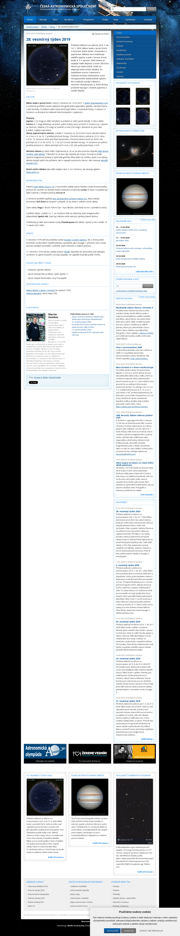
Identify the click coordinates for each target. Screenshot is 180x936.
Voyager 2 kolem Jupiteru (75, 239)
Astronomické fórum (79, 906)
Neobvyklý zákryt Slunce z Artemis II (134, 307)
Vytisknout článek (102, 34)
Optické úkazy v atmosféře (124, 898)
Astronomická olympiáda (38, 894)
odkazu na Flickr (146, 333)
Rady (116, 19)
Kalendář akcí (123, 221)
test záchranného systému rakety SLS (70, 198)
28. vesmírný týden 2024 (128, 511)
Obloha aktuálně (33, 293)
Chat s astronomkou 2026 (129, 347)
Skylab (67, 251)
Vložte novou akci (148, 219)
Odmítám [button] (129, 930)
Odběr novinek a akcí (127, 279)
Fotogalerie (88, 19)
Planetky (116, 894)
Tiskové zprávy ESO (36, 898)
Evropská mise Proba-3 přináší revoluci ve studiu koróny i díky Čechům (88, 325)
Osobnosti (121, 67)
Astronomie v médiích (79, 898)
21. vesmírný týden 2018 (128, 701)
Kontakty (148, 19)
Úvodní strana (32, 26)
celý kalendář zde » (145, 271)
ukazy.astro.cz (32, 172)
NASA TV (31, 906)
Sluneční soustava (124, 41)
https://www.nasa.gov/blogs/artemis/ (132, 406)
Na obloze (68, 19)
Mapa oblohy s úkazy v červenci (40, 290)
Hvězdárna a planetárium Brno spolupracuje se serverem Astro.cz (87, 915)
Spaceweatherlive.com (125, 454)
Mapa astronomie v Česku (81, 902)
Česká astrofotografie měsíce (132, 173)
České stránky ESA (36, 902)
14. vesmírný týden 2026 (81, 330)
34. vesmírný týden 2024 (128, 658)
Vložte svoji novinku (147, 297)
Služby (105, 19)
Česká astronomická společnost (44, 915)
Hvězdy (119, 45)
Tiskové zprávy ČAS (36, 890)
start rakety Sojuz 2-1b (44, 186)
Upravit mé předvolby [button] (151, 930)
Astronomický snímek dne (130, 130)
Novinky (43, 19)
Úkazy (52, 26)
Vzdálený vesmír (123, 54)
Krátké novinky (124, 298)
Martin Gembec (46, 33)
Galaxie (116, 890)
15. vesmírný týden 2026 (81, 322)
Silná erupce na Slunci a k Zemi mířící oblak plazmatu (134, 463)
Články (30, 19)
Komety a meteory (120, 906)
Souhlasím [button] (112, 930)
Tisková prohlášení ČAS (38, 886)
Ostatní (119, 72)
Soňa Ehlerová (135, 344)
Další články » (147, 739)
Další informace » (56, 857)
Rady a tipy (75, 894)
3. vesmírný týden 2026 (127, 565)
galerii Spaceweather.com (96, 103)
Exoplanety (121, 50)
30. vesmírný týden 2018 (128, 621)
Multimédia (121, 63)
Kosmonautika (123, 37)
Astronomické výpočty (79, 890)
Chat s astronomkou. (139, 358)
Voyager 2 (38, 377)
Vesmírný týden (55, 377)
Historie (119, 76)
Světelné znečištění (125, 59)
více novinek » (147, 494)
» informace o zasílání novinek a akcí (131, 291)
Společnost (130, 19)
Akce (55, 19)
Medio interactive (76, 925)
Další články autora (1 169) (82, 314)
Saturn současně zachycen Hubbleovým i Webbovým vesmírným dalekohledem (88, 318)
